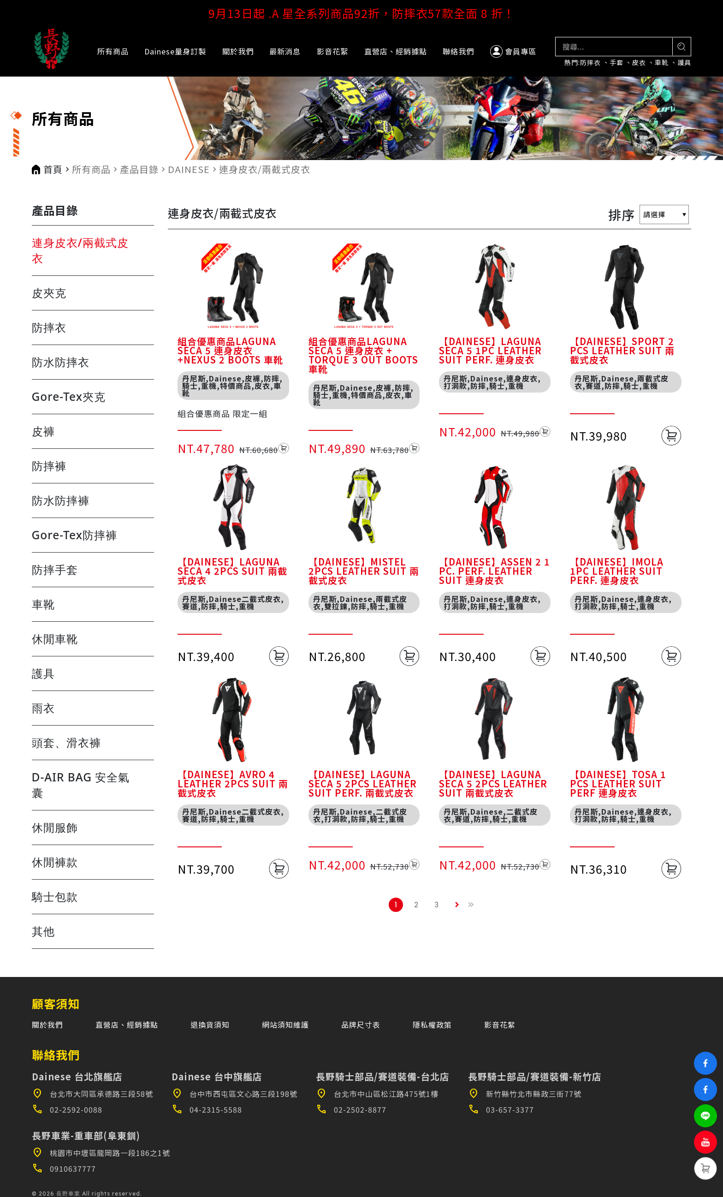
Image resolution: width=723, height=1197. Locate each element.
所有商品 (113, 51)
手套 (616, 62)
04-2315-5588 (207, 1109)
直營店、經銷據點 (395, 51)
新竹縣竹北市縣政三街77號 (524, 1093)
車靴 (662, 62)
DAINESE (189, 169)
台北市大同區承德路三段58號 (92, 1093)
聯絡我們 (458, 51)
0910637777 (64, 1168)
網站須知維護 (285, 1024)
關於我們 (238, 51)
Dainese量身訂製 (175, 51)
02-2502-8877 (351, 1109)
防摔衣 (590, 62)
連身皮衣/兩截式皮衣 (264, 169)
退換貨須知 (210, 1024)
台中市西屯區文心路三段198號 (234, 1093)
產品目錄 (139, 169)
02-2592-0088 (67, 1109)
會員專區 (513, 51)
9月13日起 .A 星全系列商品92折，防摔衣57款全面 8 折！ (361, 13)
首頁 (53, 169)
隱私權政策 (432, 1024)
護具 (684, 62)
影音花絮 (332, 51)
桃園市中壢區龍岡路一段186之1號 (101, 1152)
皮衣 (639, 62)
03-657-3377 (501, 1109)
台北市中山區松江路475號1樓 (377, 1093)
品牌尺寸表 (360, 1024)
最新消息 (285, 51)
